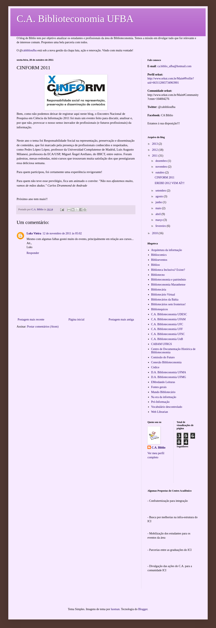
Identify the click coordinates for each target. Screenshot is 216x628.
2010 (155, 233)
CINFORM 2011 (164, 177)
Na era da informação (163, 397)
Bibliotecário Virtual (163, 294)
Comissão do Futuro (163, 357)
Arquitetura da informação (166, 250)
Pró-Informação (160, 401)
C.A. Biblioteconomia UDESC (169, 314)
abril (158, 214)
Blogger (142, 609)
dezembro (161, 160)
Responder (33, 253)
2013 (155, 143)
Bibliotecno (158, 274)
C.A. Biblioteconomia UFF (167, 329)
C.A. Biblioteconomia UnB (167, 339)
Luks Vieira (34, 233)
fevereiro (161, 225)
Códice (155, 367)
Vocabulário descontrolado (166, 406)
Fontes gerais (159, 387)
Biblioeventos (159, 259)
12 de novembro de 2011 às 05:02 (62, 233)
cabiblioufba (29, 50)
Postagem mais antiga (121, 319)
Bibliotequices (159, 309)
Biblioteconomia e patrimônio (168, 279)
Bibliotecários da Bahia (164, 299)
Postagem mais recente (31, 319)
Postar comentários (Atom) (43, 326)
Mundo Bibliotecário (163, 392)
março (159, 219)
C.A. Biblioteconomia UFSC (168, 334)
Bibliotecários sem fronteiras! (168, 304)
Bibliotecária (158, 289)
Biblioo (155, 264)
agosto (159, 196)
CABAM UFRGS (161, 344)
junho (159, 202)
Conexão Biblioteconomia (166, 362)
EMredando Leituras (163, 382)
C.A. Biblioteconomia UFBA (75, 18)
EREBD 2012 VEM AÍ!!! (169, 183)
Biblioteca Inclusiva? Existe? (168, 269)
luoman (115, 609)
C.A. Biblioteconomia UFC (167, 324)
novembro (161, 166)
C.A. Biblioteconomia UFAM (168, 319)
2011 (155, 155)
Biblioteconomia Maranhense (168, 284)
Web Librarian (159, 411)
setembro (161, 190)
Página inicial (77, 319)
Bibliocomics (159, 254)
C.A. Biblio (159, 447)
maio (158, 208)
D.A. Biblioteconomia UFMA (168, 372)
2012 (155, 149)
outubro (160, 172)
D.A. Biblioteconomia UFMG (168, 377)
